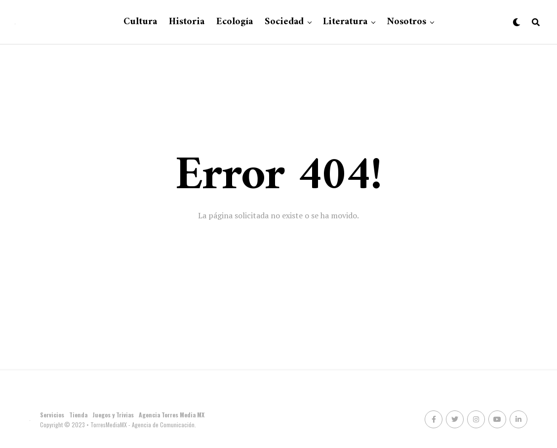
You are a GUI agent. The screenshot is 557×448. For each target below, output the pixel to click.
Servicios (52, 414)
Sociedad (284, 22)
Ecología (234, 22)
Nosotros (406, 22)
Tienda (78, 414)
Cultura (140, 22)
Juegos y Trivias (113, 414)
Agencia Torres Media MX (171, 414)
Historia (186, 22)
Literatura (345, 22)
